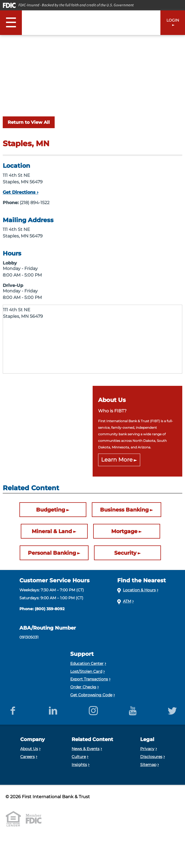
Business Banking (124, 509)
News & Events (85, 748)
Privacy (147, 748)
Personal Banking (52, 553)
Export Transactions (89, 679)
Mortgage (124, 531)
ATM (127, 601)
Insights (79, 764)
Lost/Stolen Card (86, 671)
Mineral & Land (52, 531)
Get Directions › (20, 192)
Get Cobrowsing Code (91, 694)
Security (125, 553)
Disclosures (151, 756)
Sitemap (148, 764)
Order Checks (83, 687)
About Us (29, 748)
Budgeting (50, 509)
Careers (27, 756)
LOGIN (172, 20)
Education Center (87, 663)
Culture (79, 756)
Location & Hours (139, 590)
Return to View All (29, 122)
